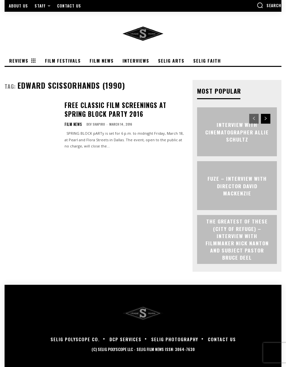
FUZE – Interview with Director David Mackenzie (237, 185)
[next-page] (265, 118)
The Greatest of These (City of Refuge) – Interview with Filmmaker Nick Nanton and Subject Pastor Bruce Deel (237, 238)
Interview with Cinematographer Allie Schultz (237, 131)
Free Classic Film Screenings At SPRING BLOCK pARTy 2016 (122, 108)
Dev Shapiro (93, 120)
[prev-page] (254, 118)
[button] (269, 5)
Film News (72, 120)
